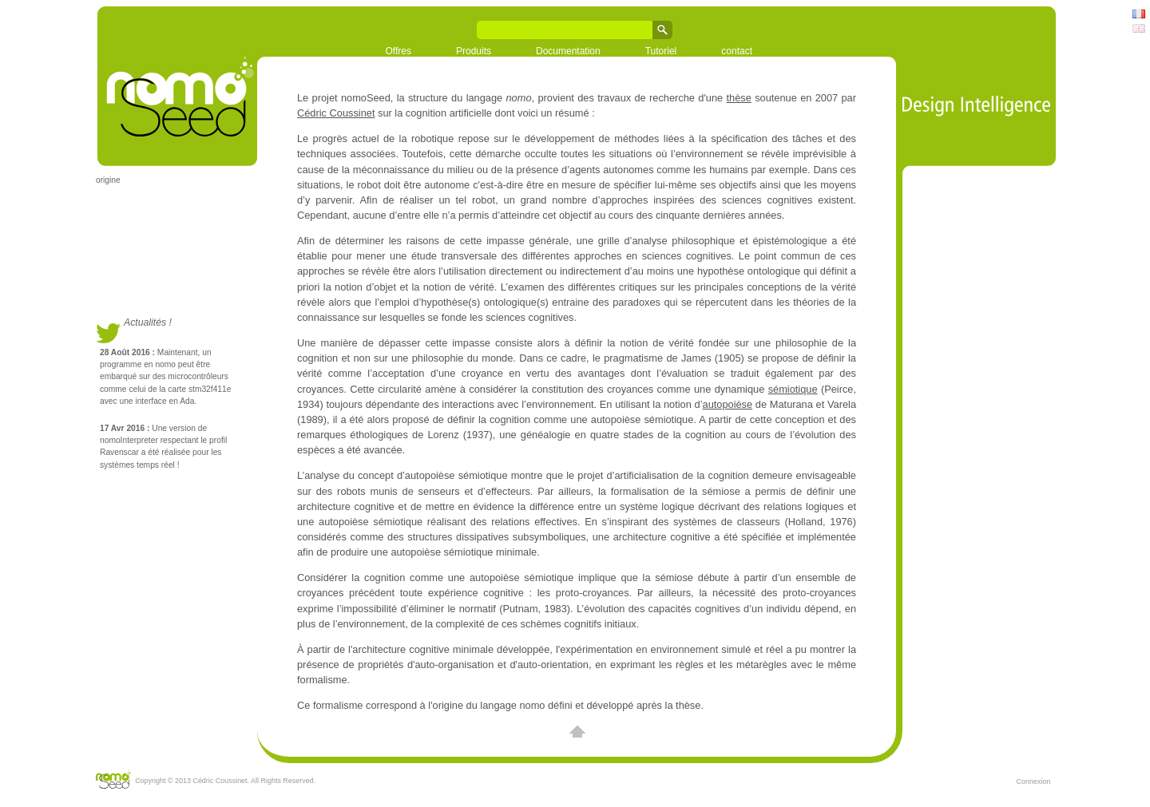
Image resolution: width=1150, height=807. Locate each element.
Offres (398, 51)
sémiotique (793, 389)
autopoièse (728, 404)
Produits (473, 51)
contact (736, 51)
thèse (739, 98)
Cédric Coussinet (336, 113)
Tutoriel (661, 51)
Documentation (568, 51)
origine (108, 180)
